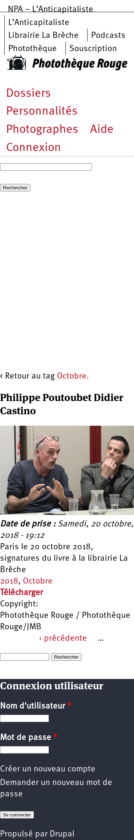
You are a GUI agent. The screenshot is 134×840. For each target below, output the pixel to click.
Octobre (38, 581)
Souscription (93, 49)
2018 (9, 581)
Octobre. (73, 376)
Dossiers (28, 94)
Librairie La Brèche (43, 35)
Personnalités (42, 112)
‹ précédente (63, 638)
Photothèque (32, 49)
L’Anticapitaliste (38, 23)
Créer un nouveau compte (47, 769)
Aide (102, 130)
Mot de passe (28, 738)
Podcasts (108, 35)
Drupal (62, 834)
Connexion (33, 148)
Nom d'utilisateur (35, 706)
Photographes (42, 130)
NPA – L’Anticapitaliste (50, 9)
